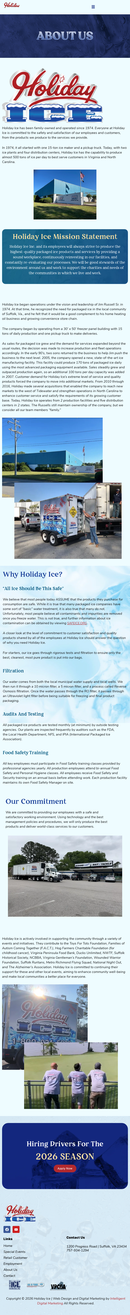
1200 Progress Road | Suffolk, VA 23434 (96, 1246)
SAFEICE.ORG (77, 623)
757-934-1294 (77, 1250)
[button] (93, 7)
